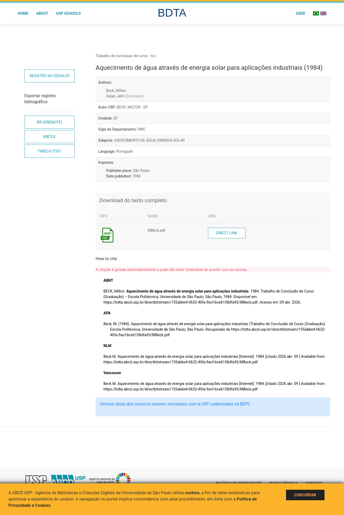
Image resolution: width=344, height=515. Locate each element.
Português (124, 151)
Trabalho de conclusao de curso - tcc (126, 56)
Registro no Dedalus (49, 76)
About (42, 13)
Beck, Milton (116, 90)
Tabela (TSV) (49, 151)
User (300, 13)
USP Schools (68, 13)
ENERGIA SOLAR (171, 140)
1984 (136, 176)
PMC (142, 129)
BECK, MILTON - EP (132, 107)
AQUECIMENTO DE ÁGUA (135, 140)
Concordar (305, 495)
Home (23, 13)
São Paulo (141, 171)
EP (115, 118)
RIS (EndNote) (49, 122)
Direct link (226, 233)
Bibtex (49, 137)
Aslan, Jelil (125, 96)
